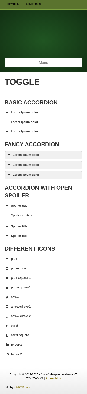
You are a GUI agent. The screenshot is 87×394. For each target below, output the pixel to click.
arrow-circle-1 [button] (18, 306)
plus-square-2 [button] (18, 287)
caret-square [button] (17, 335)
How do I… (14, 4)
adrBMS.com (22, 387)
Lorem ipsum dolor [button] (21, 112)
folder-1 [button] (13, 344)
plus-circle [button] (15, 268)
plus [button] (11, 259)
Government (34, 4)
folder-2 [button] (13, 354)
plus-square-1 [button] (18, 278)
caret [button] (11, 325)
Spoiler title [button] (16, 205)
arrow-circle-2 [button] (18, 316)
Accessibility (53, 378)
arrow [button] (12, 297)
